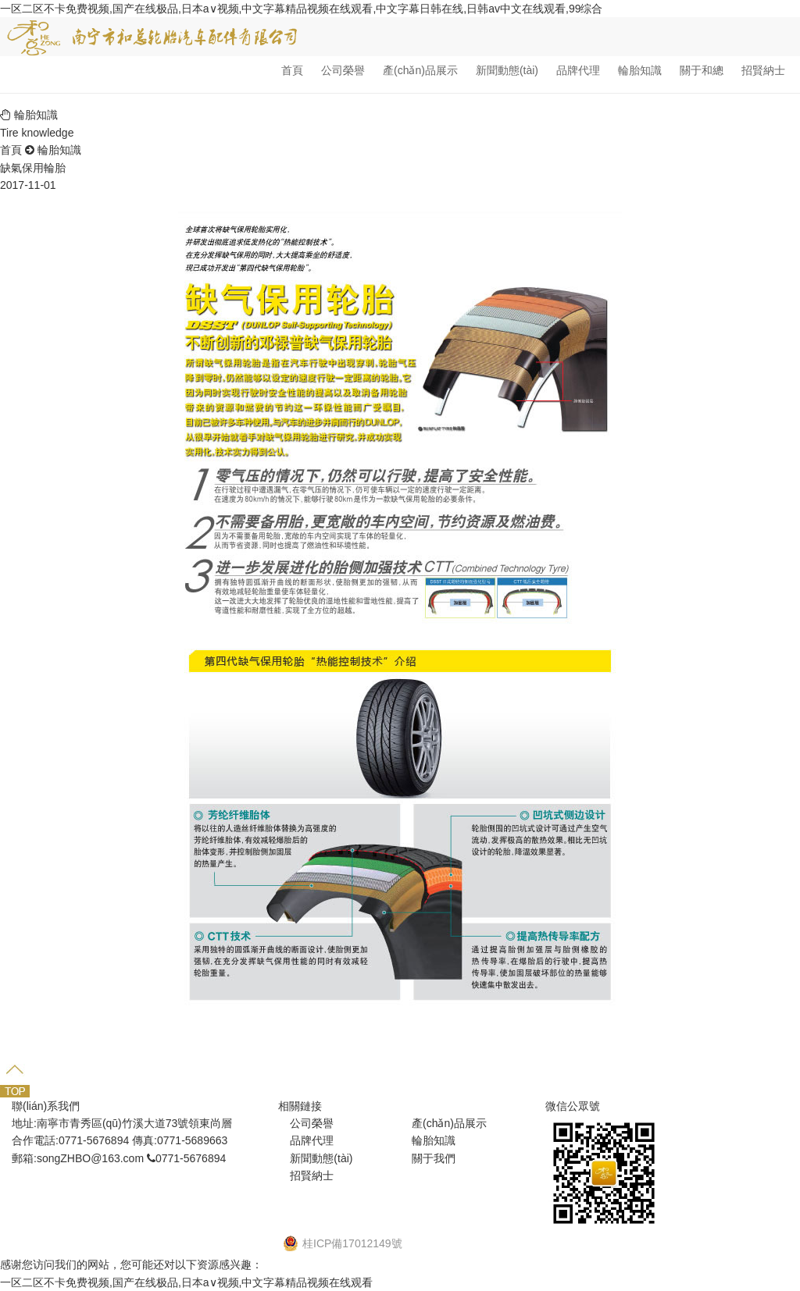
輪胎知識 (640, 70)
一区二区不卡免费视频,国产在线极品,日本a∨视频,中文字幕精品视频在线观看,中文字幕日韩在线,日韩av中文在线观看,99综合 (301, 8)
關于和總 (701, 70)
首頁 (292, 70)
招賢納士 (763, 70)
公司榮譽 (343, 70)
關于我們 (433, 1158)
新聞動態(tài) (507, 70)
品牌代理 (578, 70)
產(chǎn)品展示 (420, 70)
